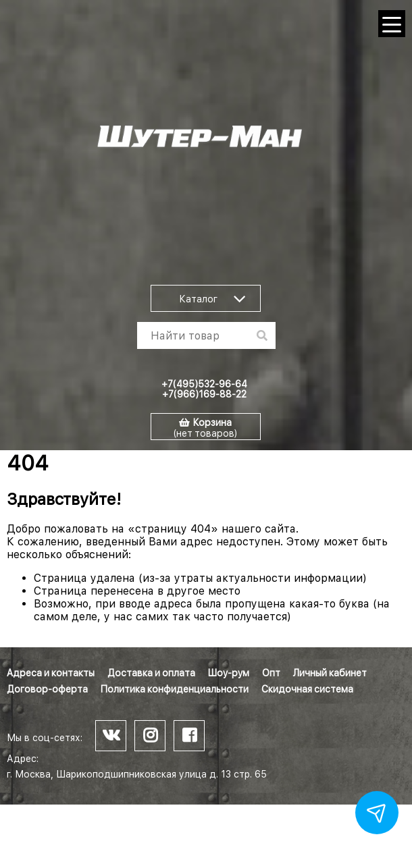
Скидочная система (307, 689)
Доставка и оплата (151, 673)
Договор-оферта (47, 689)
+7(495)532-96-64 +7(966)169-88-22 (204, 389)
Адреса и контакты (51, 673)
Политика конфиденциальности (175, 689)
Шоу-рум (228, 673)
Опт (271, 673)
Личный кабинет (330, 673)
